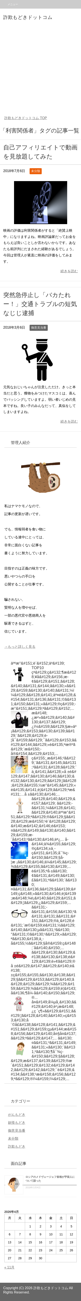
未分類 (35, 171)
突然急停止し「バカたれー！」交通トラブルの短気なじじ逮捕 (40, 304)
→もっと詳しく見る (19, 646)
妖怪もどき (16, 1122)
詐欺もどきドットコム (27, 17)
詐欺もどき (16, 1146)
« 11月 (9, 1267)
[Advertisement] (40, 68)
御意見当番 (38, 327)
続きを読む (69, 271)
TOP (25, 118)
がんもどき (16, 1114)
